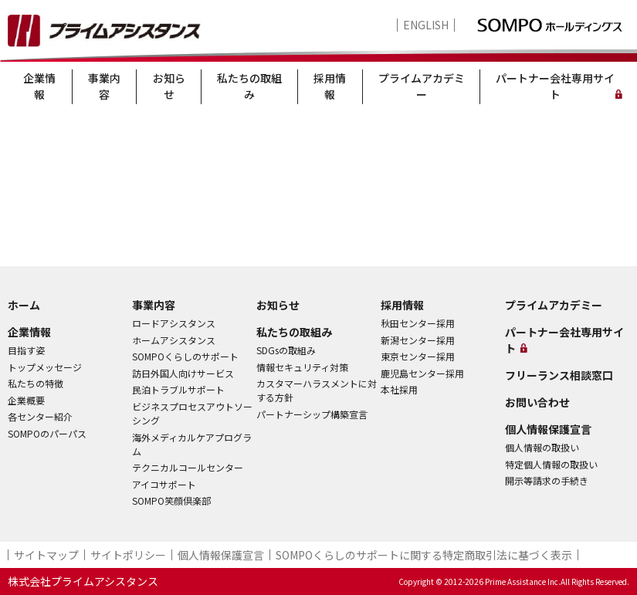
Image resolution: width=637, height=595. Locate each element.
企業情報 (39, 86)
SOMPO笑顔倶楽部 (171, 500)
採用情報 (329, 86)
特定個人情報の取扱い (551, 464)
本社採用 (399, 389)
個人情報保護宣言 (548, 429)
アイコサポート (164, 484)
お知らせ (169, 86)
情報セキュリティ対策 (302, 367)
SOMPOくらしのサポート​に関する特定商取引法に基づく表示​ (424, 554)
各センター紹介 (40, 416)
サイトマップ (46, 554)
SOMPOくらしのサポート (185, 356)
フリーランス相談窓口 (559, 375)
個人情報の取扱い (542, 447)
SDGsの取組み (286, 350)
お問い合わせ (537, 402)
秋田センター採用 (418, 323)
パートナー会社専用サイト (555, 86)
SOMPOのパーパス (47, 433)
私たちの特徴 (35, 383)
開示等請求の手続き (546, 480)
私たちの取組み (249, 86)
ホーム (24, 305)
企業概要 (26, 400)
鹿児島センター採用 (422, 373)
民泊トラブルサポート (178, 389)
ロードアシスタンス (173, 323)
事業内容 (104, 86)
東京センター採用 (418, 356)
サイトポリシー (128, 554)
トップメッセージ (45, 367)
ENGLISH (426, 25)
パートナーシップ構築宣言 (312, 414)
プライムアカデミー (421, 86)
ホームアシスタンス (173, 340)
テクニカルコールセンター (187, 467)
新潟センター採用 (418, 340)
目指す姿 (26, 350)
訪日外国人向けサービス (183, 373)
